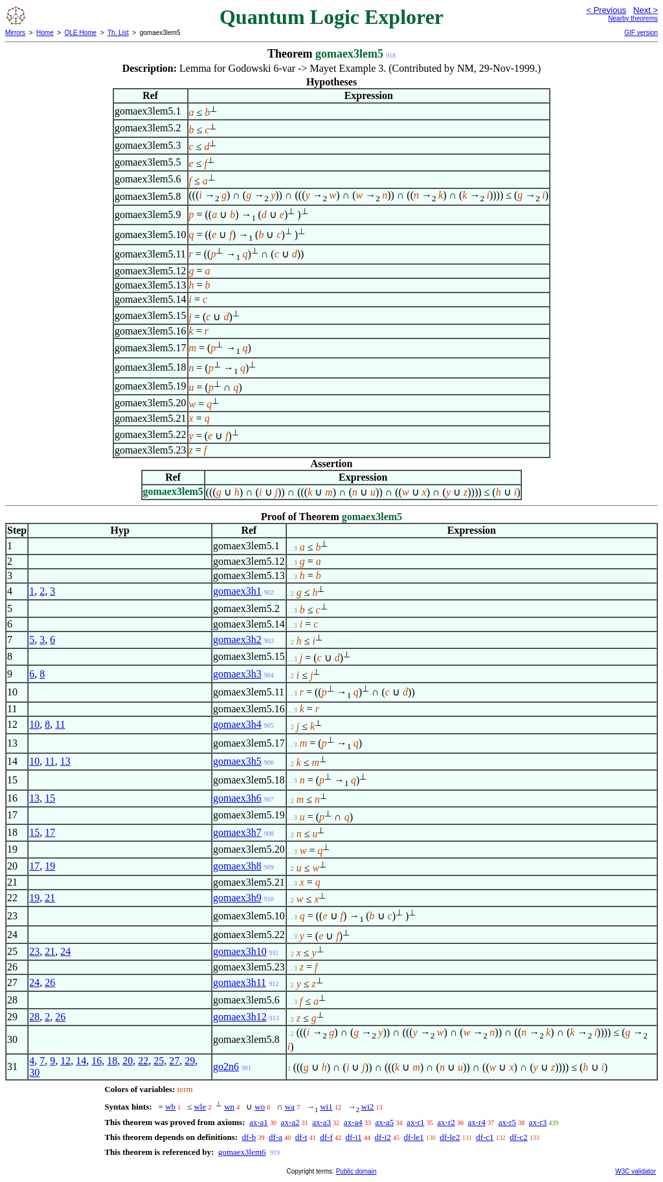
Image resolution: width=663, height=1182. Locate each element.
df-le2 (450, 1137)
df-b (249, 1137)
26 (50, 982)
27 (174, 1060)
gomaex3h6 (237, 798)
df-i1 (353, 1137)
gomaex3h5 (237, 761)
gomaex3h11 (239, 982)
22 (143, 1060)
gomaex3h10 (240, 951)
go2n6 (226, 1066)
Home (45, 32)
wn (229, 1106)
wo (259, 1106)
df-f (326, 1137)
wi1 (326, 1106)
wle (200, 1106)
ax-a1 (258, 1122)
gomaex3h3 (237, 673)
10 (34, 724)
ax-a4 (353, 1122)
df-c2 (518, 1137)
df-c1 (484, 1137)
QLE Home (80, 32)
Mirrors (15, 32)
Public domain (356, 1171)
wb (170, 1106)
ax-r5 (507, 1122)
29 (190, 1060)
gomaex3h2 (237, 639)
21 (50, 897)
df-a (275, 1137)
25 (158, 1060)
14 (81, 1060)
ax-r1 (415, 1122)
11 (60, 724)
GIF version (641, 32)
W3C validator (635, 1171)
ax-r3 (537, 1122)
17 (50, 832)
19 (50, 865)
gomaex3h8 (237, 865)
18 (112, 1060)
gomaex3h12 (240, 1016)
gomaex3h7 (237, 832)
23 (34, 951)
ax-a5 (384, 1122)
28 (34, 1016)
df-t (301, 1137)
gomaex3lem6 (242, 1152)
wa (290, 1106)
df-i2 (383, 1137)
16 (96, 1060)
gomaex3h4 (237, 724)
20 (127, 1060)
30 (34, 1072)
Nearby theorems (633, 18)
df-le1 (414, 1137)
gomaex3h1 (237, 591)
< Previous (606, 10)
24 (65, 951)
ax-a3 (321, 1122)
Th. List (118, 32)
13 (65, 761)
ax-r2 (446, 1122)
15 (50, 798)
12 (65, 1060)
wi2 (367, 1106)
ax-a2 (290, 1122)
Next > (645, 10)
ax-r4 (476, 1122)
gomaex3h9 (237, 897)
